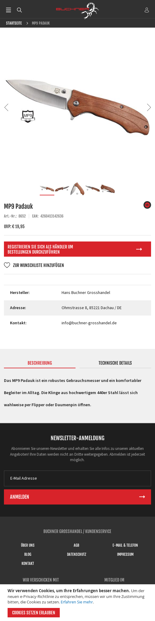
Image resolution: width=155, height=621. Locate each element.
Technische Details (115, 363)
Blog (27, 554)
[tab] (40, 364)
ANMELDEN (147, 10)
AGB (76, 545)
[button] (6, 107)
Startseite (14, 23)
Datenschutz (76, 554)
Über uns (28, 545)
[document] (78, 602)
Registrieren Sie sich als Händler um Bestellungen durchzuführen (40, 249)
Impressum (125, 554)
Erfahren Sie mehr (77, 602)
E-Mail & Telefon (125, 545)
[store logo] (77, 10)
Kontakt (28, 563)
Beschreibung (40, 363)
